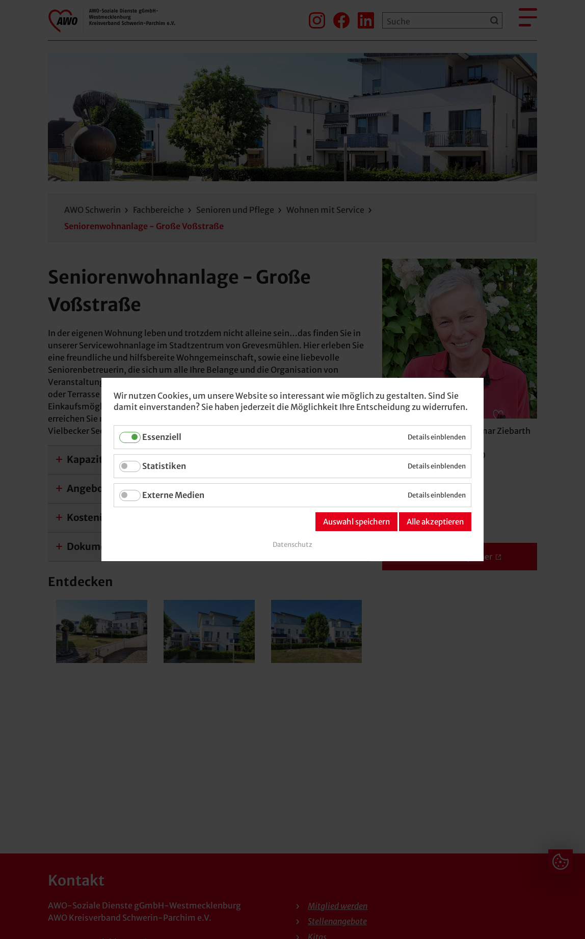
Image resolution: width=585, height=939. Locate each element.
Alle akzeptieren (435, 522)
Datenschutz (292, 544)
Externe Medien (173, 495)
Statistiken (164, 466)
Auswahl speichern (356, 522)
